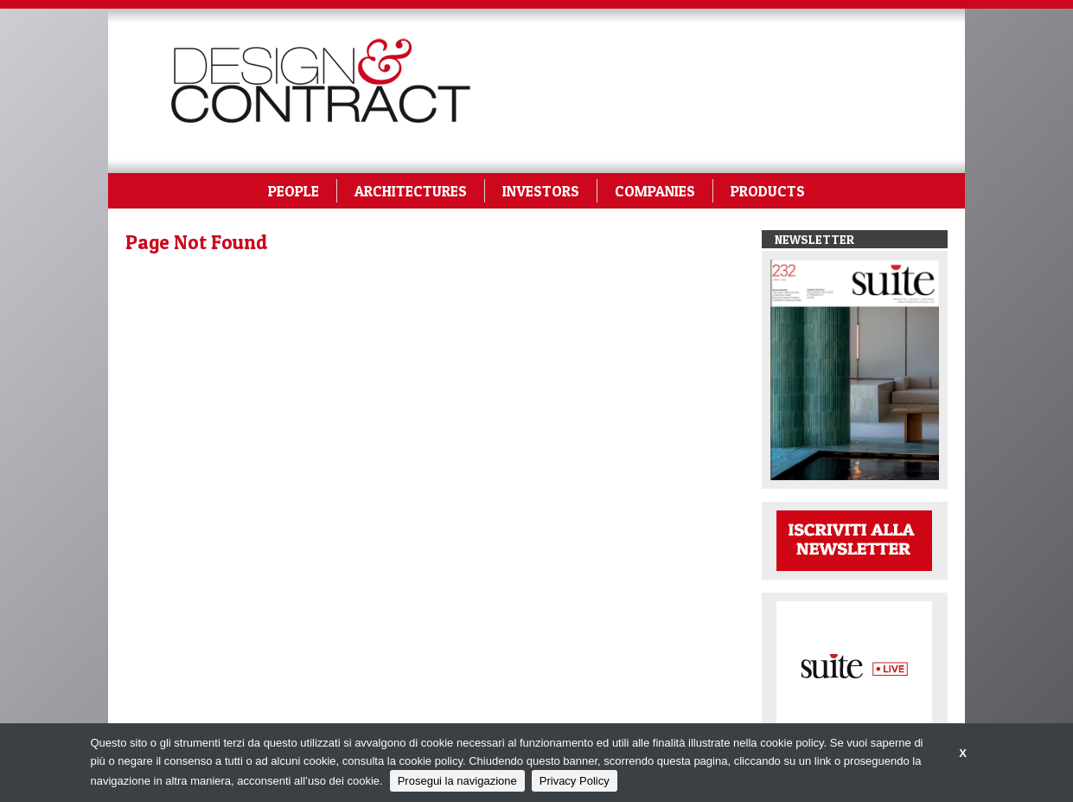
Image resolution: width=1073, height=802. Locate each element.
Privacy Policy (575, 780)
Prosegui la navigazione (457, 780)
